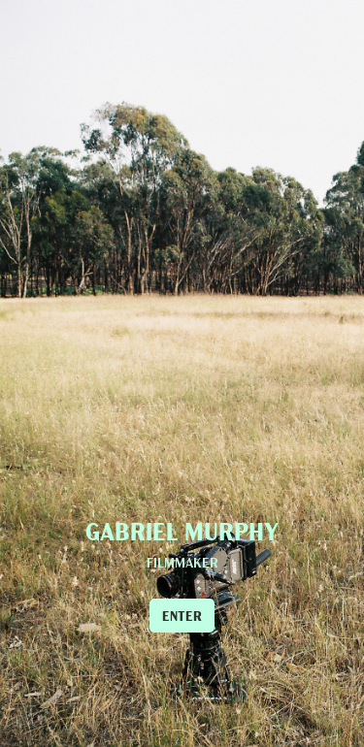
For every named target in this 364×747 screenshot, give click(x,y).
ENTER (182, 615)
